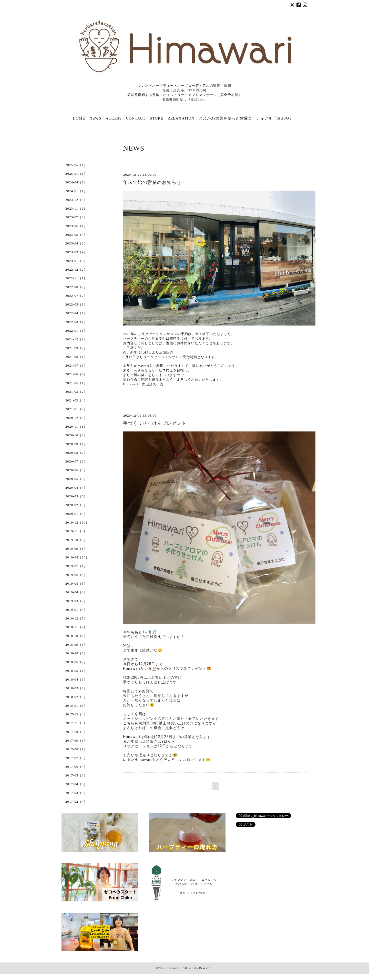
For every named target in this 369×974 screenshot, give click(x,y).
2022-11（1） (76, 278)
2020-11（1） (76, 426)
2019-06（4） (76, 575)
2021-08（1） (76, 357)
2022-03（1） (76, 322)
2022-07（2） (76, 296)
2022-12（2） (76, 269)
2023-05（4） (76, 235)
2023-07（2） (76, 217)
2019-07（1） (76, 566)
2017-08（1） (76, 749)
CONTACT (136, 118)
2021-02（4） (76, 400)
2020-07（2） (76, 461)
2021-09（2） (76, 348)
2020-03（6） (76, 496)
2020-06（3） (76, 470)
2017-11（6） (76, 723)
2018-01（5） (76, 705)
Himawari (173, 968)
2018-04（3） (76, 679)
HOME (79, 118)
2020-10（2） (76, 435)
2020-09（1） (76, 444)
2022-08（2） (76, 287)
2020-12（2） (76, 418)
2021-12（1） (76, 339)
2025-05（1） (76, 165)
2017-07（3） (76, 758)
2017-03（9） (76, 793)
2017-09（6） (76, 740)
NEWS (95, 118)
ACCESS (114, 118)
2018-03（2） (76, 688)
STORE (156, 118)
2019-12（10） (77, 522)
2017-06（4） (76, 767)
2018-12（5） (76, 618)
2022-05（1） (76, 304)
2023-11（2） (76, 208)
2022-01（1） (76, 330)
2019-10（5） (76, 540)
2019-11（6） (76, 531)
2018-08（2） (76, 653)
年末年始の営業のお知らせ (152, 182)
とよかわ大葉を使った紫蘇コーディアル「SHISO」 (246, 118)
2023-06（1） (76, 226)
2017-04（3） (76, 784)
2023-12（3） (76, 200)
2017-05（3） (76, 775)
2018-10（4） (76, 636)
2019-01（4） (76, 610)
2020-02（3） (76, 505)
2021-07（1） (76, 365)
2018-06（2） (76, 662)
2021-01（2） (76, 409)
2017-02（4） (76, 801)
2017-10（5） (76, 732)
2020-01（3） (76, 514)
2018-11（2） (76, 627)
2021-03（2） (76, 391)
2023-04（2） (76, 243)
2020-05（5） (76, 479)
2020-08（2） (76, 453)
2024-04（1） (76, 182)
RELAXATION (181, 118)
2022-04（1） (76, 313)
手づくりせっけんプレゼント (154, 423)
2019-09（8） (76, 548)
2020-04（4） (76, 487)
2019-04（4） (76, 592)
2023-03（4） (76, 252)
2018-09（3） (76, 644)
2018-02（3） (76, 697)
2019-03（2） (76, 601)
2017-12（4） (76, 714)
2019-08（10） (77, 557)
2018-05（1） (76, 671)
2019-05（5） (76, 583)
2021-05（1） (76, 383)
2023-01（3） (76, 261)
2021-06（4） (76, 374)
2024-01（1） (76, 191)
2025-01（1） (76, 173)
